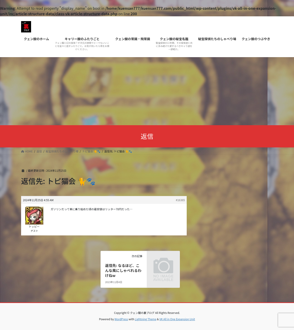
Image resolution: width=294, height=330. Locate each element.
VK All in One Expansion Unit (177, 319)
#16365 (180, 200)
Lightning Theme (145, 319)
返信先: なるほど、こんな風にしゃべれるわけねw (123, 270)
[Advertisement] (147, 91)
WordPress (121, 319)
